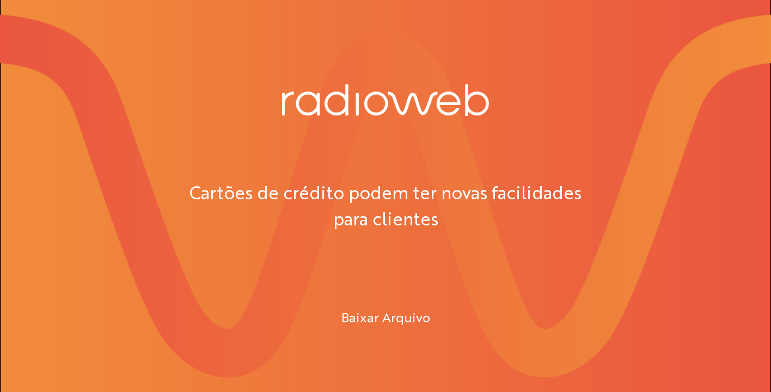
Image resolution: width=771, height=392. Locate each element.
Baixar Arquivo (385, 317)
